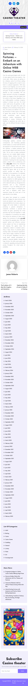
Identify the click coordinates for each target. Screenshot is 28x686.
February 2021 (9, 480)
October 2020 (9, 492)
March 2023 (8, 404)
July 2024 (7, 355)
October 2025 (9, 312)
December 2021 (9, 449)
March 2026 (8, 300)
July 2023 (7, 391)
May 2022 (8, 434)
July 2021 (7, 464)
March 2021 (8, 477)
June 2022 (8, 431)
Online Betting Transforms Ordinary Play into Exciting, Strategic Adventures (14, 597)
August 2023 (8, 388)
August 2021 (8, 461)
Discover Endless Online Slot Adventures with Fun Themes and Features (13, 578)
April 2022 (8, 437)
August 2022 (8, 425)
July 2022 (7, 428)
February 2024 (9, 370)
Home (11, 34)
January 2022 (8, 446)
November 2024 (9, 343)
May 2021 (7, 470)
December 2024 (9, 340)
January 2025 (8, 337)
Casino (15, 34)
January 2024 (8, 373)
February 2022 (9, 443)
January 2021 (8, 483)
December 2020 (9, 486)
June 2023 (8, 395)
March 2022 (8, 440)
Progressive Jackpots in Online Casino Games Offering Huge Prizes (14, 572)
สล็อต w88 (9, 164)
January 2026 (8, 303)
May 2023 (7, 398)
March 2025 (8, 334)
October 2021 (9, 455)
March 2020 (8, 513)
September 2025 (9, 315)
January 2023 (8, 410)
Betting (7, 533)
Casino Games (9, 539)
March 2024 (8, 367)
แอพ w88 (22, 218)
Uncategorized (9, 557)
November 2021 (9, 452)
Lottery (7, 548)
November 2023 (9, 379)
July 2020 (7, 501)
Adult (6, 530)
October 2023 (9, 382)
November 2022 (9, 416)
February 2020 (9, 516)
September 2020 (9, 495)
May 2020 (8, 507)
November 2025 (9, 309)
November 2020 (9, 489)
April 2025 (8, 331)
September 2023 (9, 385)
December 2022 (9, 413)
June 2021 (7, 467)
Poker (6, 551)
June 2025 (8, 325)
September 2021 (9, 458)
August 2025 (8, 319)
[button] (23, 27)
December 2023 (9, 376)
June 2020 (8, 504)
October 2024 (9, 346)
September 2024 (9, 349)
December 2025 (9, 306)
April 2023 (8, 401)
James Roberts (12, 274)
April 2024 (8, 364)
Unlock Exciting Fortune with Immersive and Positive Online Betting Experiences (13, 591)
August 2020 (8, 498)
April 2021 (8, 474)
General (7, 545)
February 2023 (9, 407)
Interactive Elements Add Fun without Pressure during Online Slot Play (14, 584)
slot (6, 554)
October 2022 (9, 419)
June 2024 (8, 358)
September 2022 (9, 422)
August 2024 (8, 352)
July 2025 (7, 322)
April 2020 (8, 510)
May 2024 (8, 361)
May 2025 (7, 328)
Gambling (7, 542)
